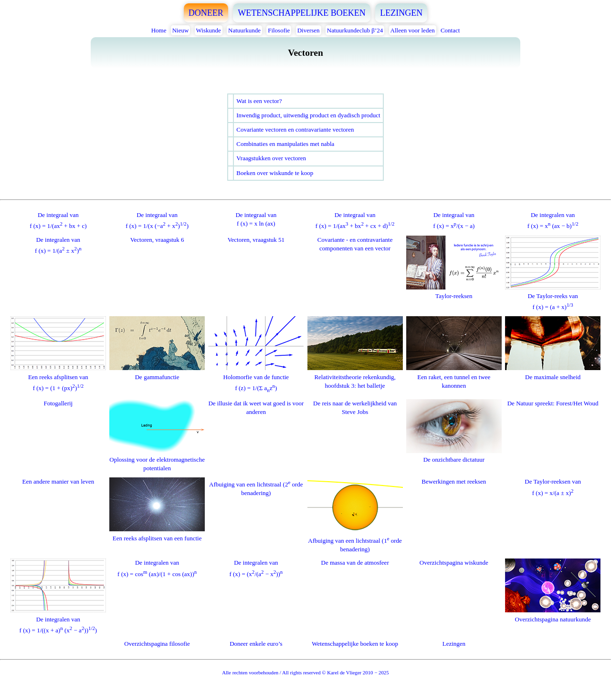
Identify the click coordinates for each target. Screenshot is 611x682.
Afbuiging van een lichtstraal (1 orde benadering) (355, 539)
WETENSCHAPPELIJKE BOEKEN (302, 13)
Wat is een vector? (259, 100)
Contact (450, 30)
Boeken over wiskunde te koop (274, 172)
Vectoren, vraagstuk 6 (157, 239)
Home (159, 30)
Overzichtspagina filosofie (157, 643)
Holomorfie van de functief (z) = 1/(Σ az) (256, 378)
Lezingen (453, 643)
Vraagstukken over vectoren (271, 158)
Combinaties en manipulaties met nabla (285, 143)
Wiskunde (208, 30)
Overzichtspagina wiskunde (454, 562)
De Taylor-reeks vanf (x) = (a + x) (552, 297)
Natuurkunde (244, 30)
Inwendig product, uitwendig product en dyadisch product (308, 115)
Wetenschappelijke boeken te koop (355, 643)
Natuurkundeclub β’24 (355, 30)
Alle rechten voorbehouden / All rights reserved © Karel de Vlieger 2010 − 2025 (305, 672)
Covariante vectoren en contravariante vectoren (295, 129)
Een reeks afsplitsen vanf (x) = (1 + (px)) (58, 378)
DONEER (206, 13)
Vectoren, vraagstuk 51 (256, 239)
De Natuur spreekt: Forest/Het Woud (553, 403)
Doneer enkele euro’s (256, 643)
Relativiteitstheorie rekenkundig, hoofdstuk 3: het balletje (355, 376)
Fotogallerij (58, 403)
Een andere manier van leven (58, 481)
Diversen (308, 30)
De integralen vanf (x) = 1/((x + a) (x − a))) (58, 620)
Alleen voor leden (412, 30)
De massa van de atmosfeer (355, 562)
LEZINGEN (401, 13)
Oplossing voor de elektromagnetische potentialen (157, 459)
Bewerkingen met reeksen (453, 481)
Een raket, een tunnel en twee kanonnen (454, 376)
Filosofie (279, 30)
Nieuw (180, 30)
